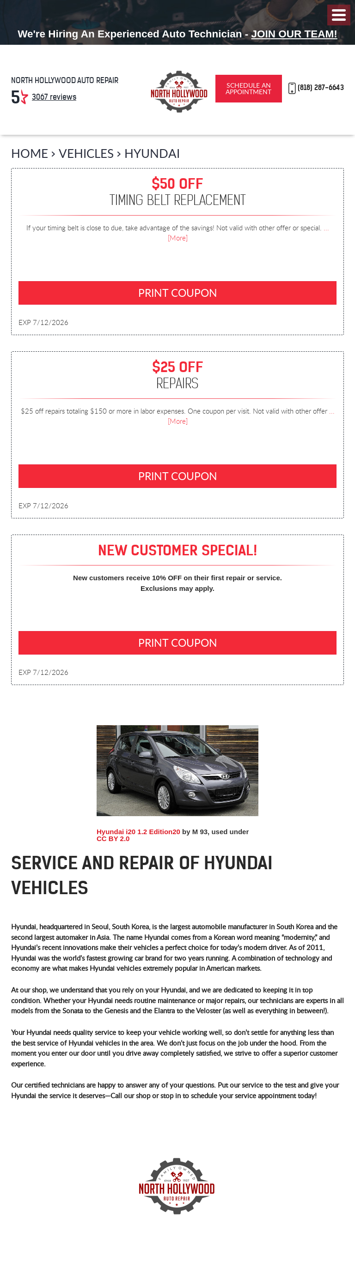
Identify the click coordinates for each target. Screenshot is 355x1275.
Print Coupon (177, 293)
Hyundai (152, 153)
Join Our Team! (294, 34)
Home (29, 153)
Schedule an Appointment (248, 88)
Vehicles (86, 153)
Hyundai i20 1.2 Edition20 (138, 832)
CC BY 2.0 (113, 838)
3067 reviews (54, 97)
